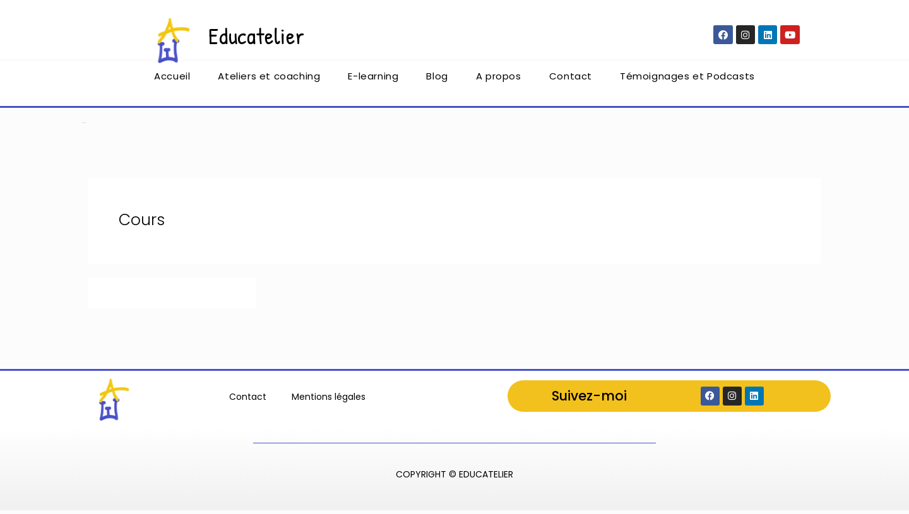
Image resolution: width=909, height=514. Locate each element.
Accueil (172, 79)
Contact (570, 79)
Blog (437, 79)
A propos (498, 79)
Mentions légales (328, 399)
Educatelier (260, 35)
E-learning (373, 79)
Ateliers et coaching (269, 79)
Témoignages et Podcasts (687, 79)
